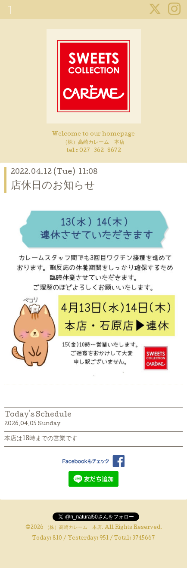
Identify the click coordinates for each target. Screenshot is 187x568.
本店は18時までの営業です (41, 438)
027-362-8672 (100, 151)
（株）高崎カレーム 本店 (73, 528)
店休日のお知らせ (53, 186)
